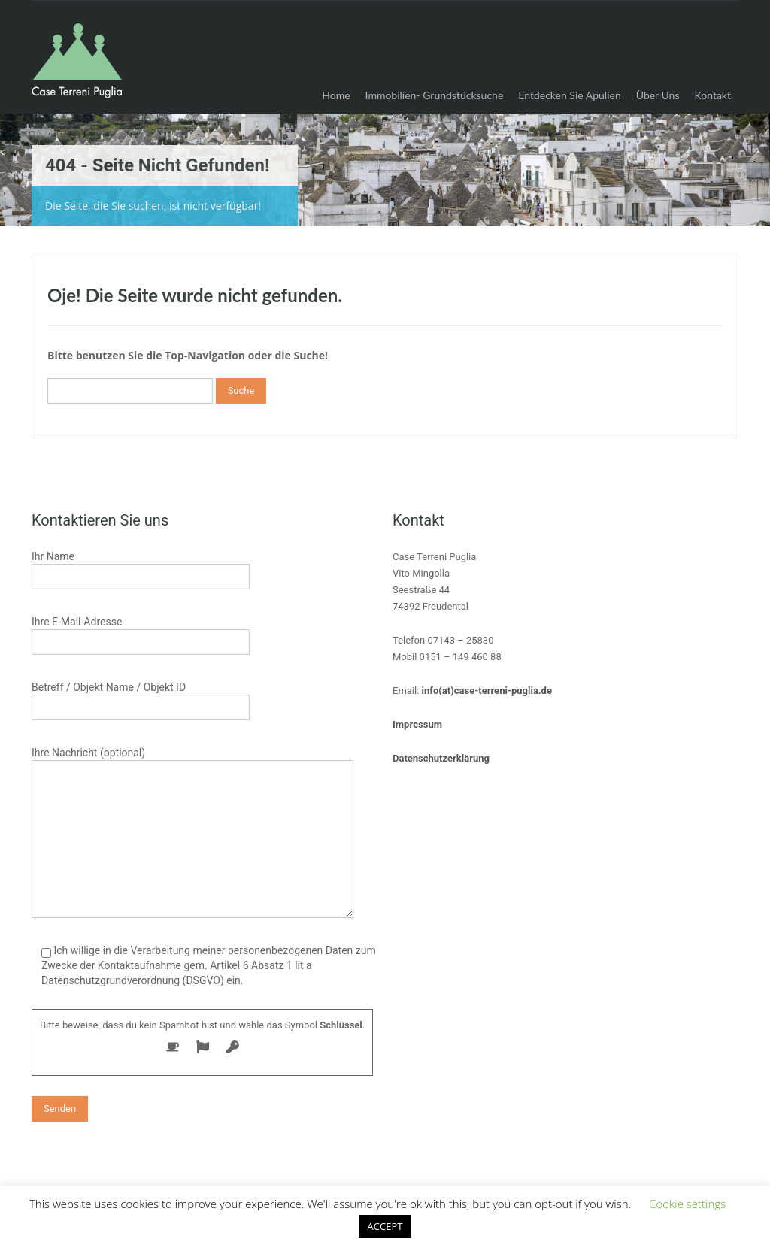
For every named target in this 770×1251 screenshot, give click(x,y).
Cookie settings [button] (687, 1203)
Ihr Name (141, 568)
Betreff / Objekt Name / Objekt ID (141, 698)
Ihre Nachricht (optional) (192, 797)
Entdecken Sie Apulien (569, 95)
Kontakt (712, 95)
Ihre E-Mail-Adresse (141, 633)
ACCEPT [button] (385, 1226)
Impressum (417, 724)
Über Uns (658, 95)
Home (336, 95)
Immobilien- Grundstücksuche (434, 95)
